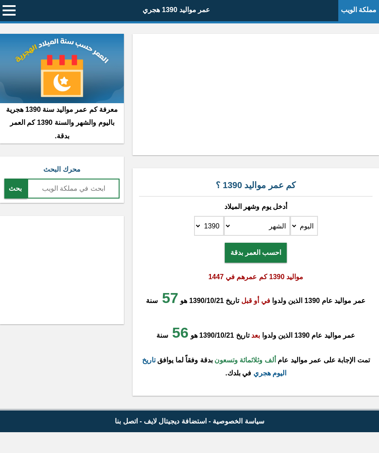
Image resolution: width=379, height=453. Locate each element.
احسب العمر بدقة (255, 252)
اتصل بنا (126, 421)
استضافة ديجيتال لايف (175, 421)
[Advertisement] (256, 94)
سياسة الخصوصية (238, 421)
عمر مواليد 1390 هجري (176, 9)
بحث (15, 188)
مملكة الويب (358, 9)
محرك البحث (61, 169)
